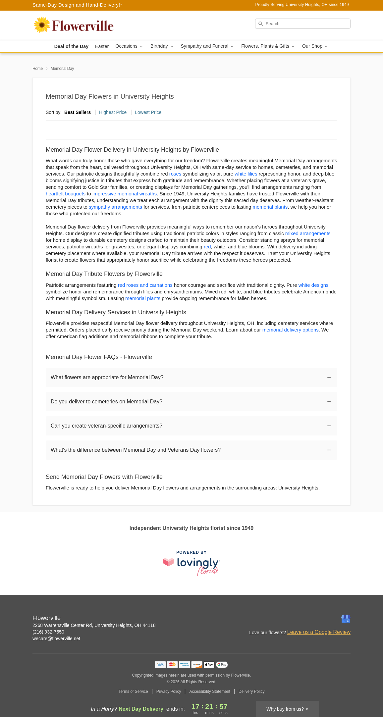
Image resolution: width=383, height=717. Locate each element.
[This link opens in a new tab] (191, 563)
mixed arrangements (308, 233)
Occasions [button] (129, 46)
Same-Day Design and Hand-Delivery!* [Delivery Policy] (77, 5)
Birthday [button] (162, 46)
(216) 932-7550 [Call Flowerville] (48, 632)
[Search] (303, 24)
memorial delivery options (290, 330)
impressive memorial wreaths (124, 193)
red (207, 246)
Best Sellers (77, 112)
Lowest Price (148, 112)
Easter (102, 46)
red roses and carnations (145, 285)
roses (175, 174)
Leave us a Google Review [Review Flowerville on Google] (319, 632)
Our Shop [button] (315, 46)
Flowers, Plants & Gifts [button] (268, 46)
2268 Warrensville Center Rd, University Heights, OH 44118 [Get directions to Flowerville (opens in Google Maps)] (93, 625)
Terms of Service (133, 691)
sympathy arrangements (115, 207)
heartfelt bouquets (65, 193)
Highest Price (113, 112)
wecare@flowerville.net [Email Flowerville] (56, 638)
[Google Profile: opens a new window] (346, 618)
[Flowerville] (80, 25)
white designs (314, 285)
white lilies (246, 174)
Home (37, 68)
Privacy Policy (168, 691)
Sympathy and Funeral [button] (208, 46)
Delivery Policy (252, 691)
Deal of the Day (71, 46)
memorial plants (270, 207)
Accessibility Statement (209, 691)
